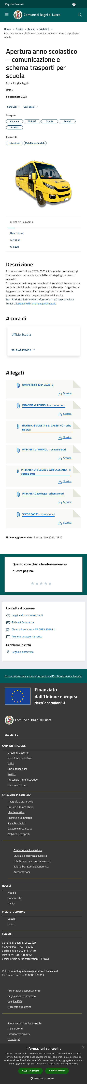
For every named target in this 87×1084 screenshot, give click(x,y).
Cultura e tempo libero (20, 807)
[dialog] (43, 1064)
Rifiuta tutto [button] (57, 1070)
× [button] (83, 1047)
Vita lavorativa (16, 812)
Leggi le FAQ (15, 1001)
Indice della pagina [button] (21, 222)
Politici (12, 774)
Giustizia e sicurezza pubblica (30, 856)
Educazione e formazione (27, 850)
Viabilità (44, 29)
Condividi (14, 107)
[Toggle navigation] (7, 14)
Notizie (12, 893)
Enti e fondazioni (17, 769)
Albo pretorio (15, 1028)
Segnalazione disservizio (22, 996)
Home (7, 29)
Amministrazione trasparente (24, 1023)
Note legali (14, 1039)
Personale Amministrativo (23, 780)
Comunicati (14, 898)
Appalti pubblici (16, 823)
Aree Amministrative (20, 758)
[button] (43, 1078)
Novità (19, 29)
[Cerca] (80, 15)
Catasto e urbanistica (20, 828)
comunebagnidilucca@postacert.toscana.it (33, 971)
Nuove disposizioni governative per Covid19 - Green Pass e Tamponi (43, 676)
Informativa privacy (19, 1034)
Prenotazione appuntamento (24, 990)
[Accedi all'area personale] (74, 4)
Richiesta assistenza (19, 1007)
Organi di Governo (18, 753)
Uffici (11, 763)
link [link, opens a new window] (76, 1063)
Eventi (11, 924)
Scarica (64, 393)
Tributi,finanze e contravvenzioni (32, 861)
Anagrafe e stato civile (20, 801)
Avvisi (31, 29)
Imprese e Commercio (20, 818)
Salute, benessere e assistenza (31, 866)
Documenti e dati (17, 785)
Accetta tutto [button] (30, 1070)
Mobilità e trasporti (19, 834)
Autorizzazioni (21, 872)
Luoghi (12, 919)
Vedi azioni (31, 107)
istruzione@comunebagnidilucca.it (36, 303)
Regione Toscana (14, 4)
